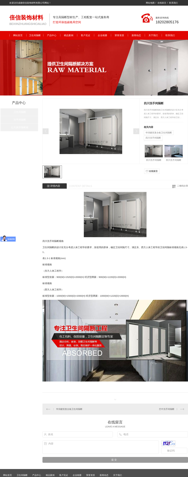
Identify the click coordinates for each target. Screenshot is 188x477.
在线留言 (161, 3)
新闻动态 (136, 35)
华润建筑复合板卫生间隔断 (159, 132)
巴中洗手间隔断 (166, 409)
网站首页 (18, 35)
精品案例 (68, 35)
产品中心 (51, 35)
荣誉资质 (119, 35)
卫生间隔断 (35, 35)
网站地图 (150, 3)
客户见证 (85, 35)
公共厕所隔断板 (20, 127)
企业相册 (102, 35)
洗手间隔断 (19, 119)
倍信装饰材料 (26, 17)
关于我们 (153, 35)
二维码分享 (182, 186)
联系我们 (173, 3)
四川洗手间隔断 (153, 138)
